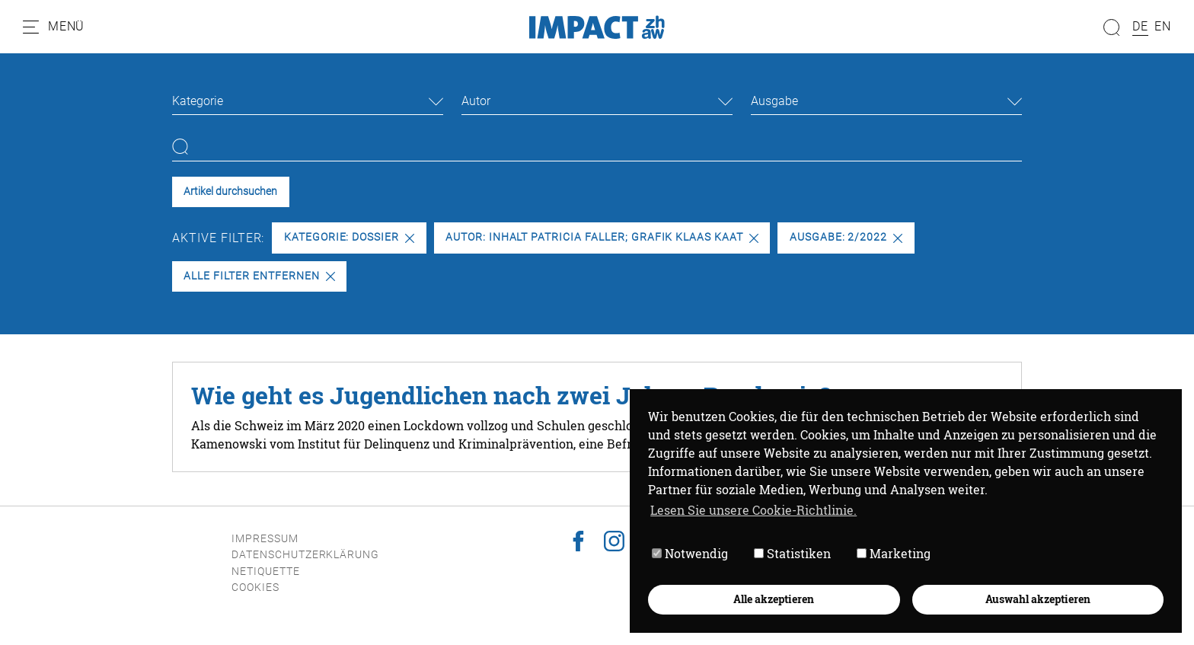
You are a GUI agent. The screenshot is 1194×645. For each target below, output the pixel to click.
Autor (475, 101)
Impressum (264, 538)
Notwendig (690, 553)
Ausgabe (774, 101)
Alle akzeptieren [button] (773, 599)
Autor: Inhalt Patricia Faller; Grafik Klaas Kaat (601, 237)
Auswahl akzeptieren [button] (1037, 599)
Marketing (894, 553)
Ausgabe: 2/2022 (846, 237)
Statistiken (792, 553)
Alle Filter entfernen (259, 276)
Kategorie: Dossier (349, 237)
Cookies (255, 587)
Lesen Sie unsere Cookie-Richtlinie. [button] (753, 510)
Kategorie (197, 101)
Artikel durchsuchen (230, 191)
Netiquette (265, 571)
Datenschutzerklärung (305, 554)
